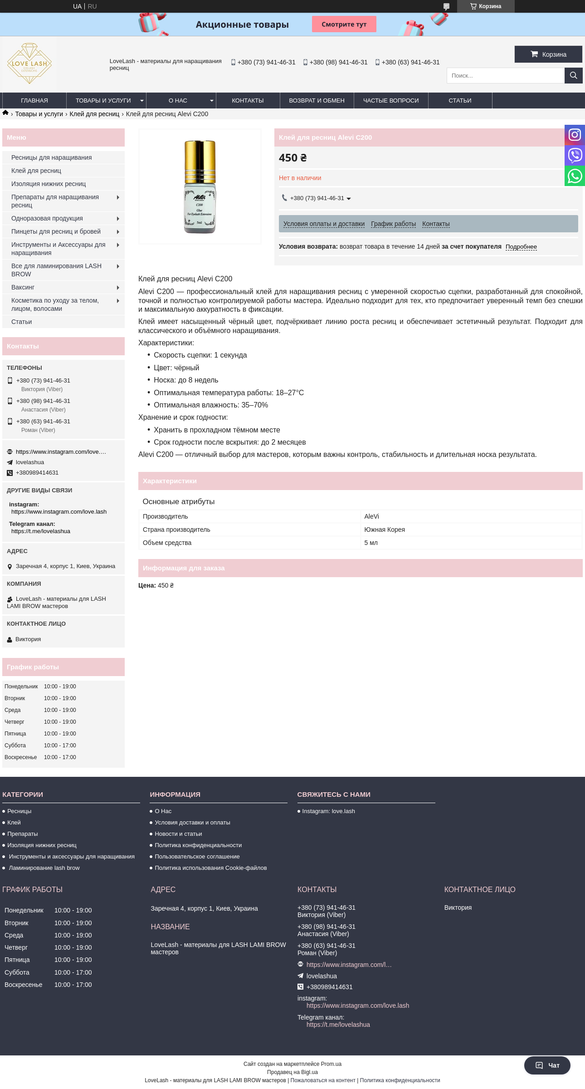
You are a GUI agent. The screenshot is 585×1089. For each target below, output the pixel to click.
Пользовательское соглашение (197, 856)
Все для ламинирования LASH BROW (56, 270)
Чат (547, 1065)
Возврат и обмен (317, 100)
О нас (178, 100)
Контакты (247, 100)
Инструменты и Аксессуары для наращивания (58, 248)
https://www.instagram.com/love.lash (61, 451)
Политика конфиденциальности (198, 845)
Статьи (460, 100)
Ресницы (19, 811)
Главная (34, 100)
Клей (14, 822)
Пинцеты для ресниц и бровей (56, 231)
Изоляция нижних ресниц (48, 183)
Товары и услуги (103, 100)
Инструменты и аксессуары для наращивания (71, 856)
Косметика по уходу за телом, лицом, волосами (55, 304)
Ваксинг (22, 287)
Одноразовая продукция (47, 218)
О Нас (163, 811)
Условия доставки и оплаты (192, 822)
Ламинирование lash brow (43, 867)
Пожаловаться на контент (323, 1080)
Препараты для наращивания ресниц (55, 201)
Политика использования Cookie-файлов (211, 867)
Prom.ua (331, 1064)
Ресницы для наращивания (51, 157)
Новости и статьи (178, 833)
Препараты (22, 833)
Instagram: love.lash (328, 811)
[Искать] (574, 75)
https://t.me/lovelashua (40, 531)
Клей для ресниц (95, 114)
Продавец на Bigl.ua (292, 1072)
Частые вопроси (391, 100)
